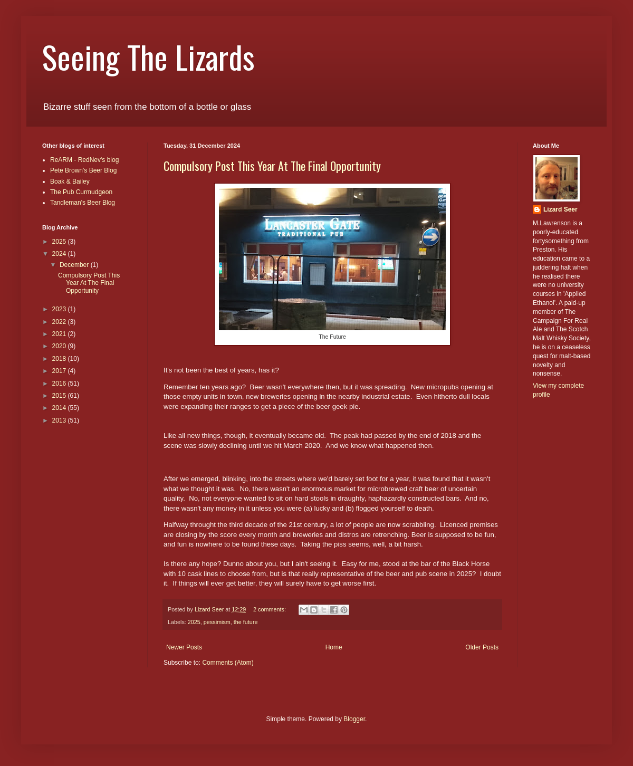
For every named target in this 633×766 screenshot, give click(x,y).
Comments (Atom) (227, 662)
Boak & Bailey (70, 181)
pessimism (217, 622)
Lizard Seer (560, 209)
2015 (60, 395)
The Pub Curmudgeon (81, 192)
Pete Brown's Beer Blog (83, 170)
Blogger (354, 719)
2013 (60, 420)
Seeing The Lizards (148, 56)
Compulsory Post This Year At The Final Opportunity (272, 165)
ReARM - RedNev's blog (84, 160)
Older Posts (481, 647)
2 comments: (270, 609)
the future (246, 622)
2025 (194, 622)
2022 (60, 321)
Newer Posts (184, 647)
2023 (60, 309)
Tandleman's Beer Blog (82, 202)
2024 (60, 253)
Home (333, 647)
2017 (60, 371)
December (75, 265)
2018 (60, 358)
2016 (60, 383)
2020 (60, 346)
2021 (60, 334)
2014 (60, 407)
